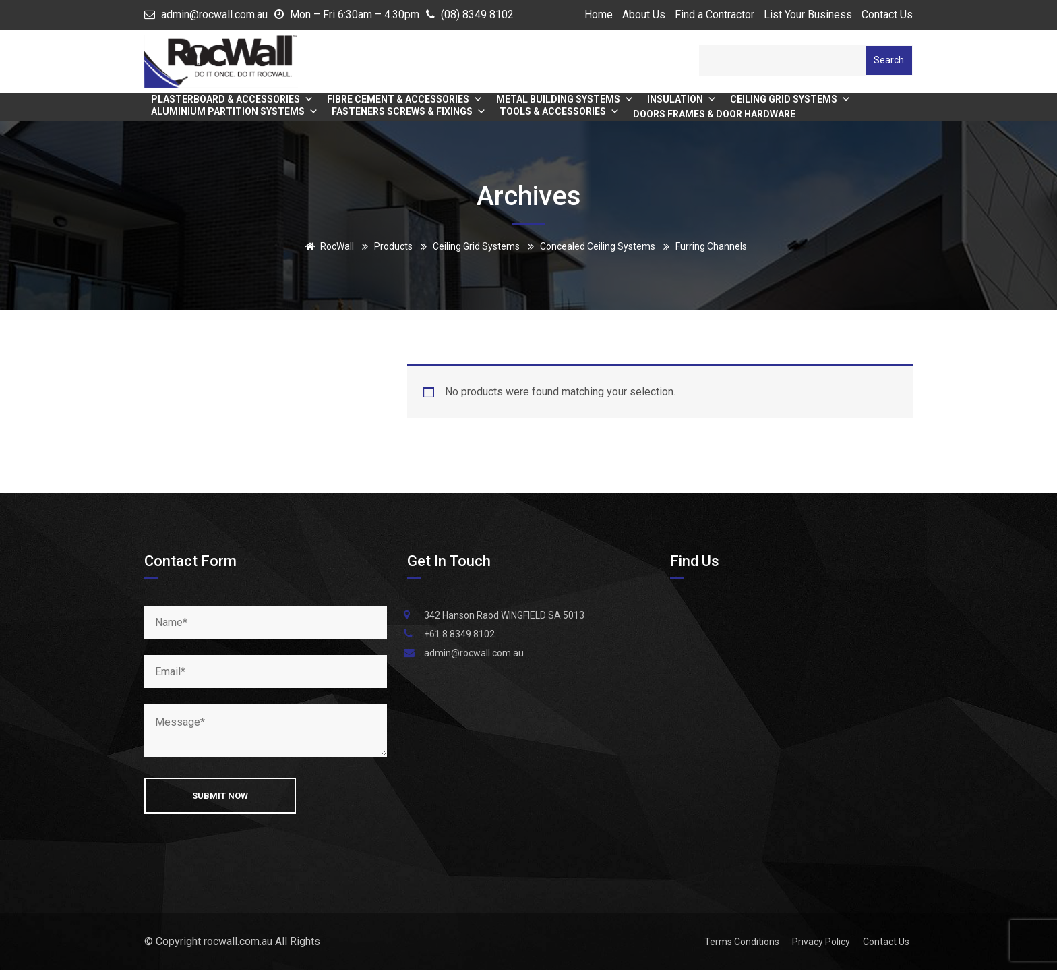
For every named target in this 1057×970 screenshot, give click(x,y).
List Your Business (808, 14)
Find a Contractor (714, 14)
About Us (643, 14)
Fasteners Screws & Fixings (409, 111)
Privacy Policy (821, 941)
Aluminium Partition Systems (234, 111)
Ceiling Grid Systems (790, 99)
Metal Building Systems (565, 99)
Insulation (682, 99)
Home (598, 14)
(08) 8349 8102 (477, 14)
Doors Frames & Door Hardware (714, 114)
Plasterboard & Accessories (232, 99)
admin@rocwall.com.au (214, 14)
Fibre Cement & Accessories (405, 99)
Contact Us (887, 14)
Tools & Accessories (560, 111)
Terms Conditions (741, 941)
